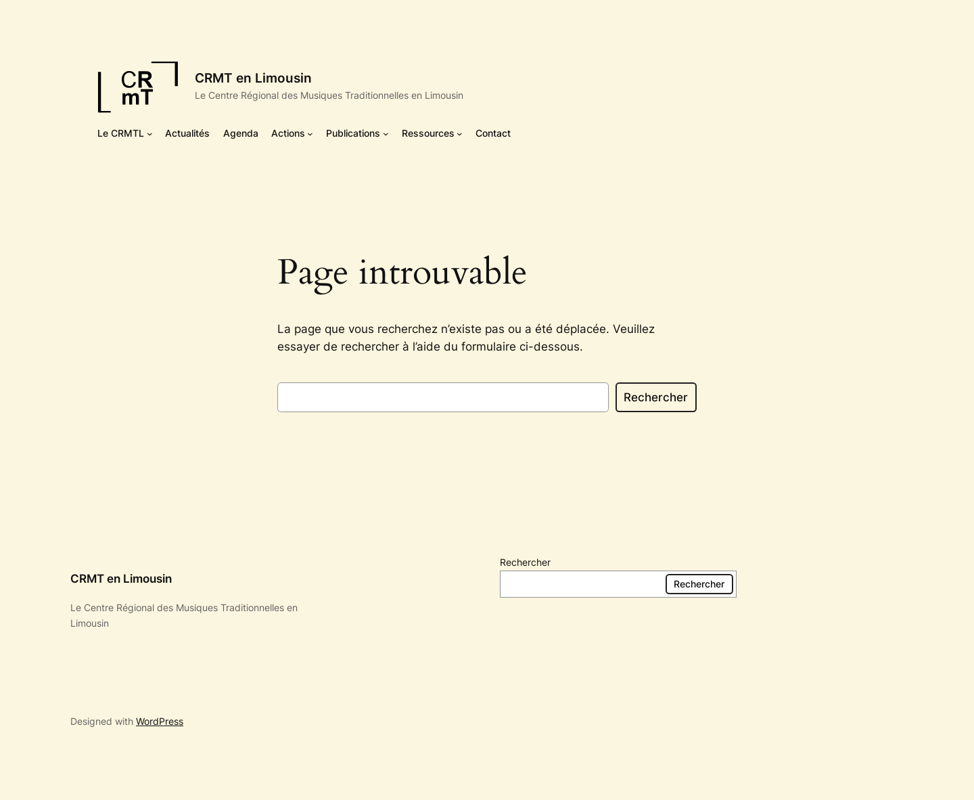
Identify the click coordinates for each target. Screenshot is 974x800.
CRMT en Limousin (253, 78)
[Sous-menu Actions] (310, 134)
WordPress (159, 721)
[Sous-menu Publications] (386, 134)
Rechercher (656, 397)
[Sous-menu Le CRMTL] (150, 134)
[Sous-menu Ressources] (460, 134)
